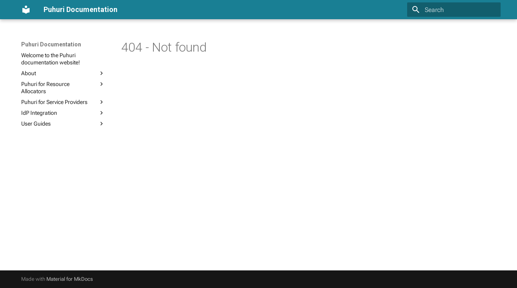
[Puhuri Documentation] (26, 10)
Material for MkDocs (69, 279)
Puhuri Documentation (51, 44)
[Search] (454, 9)
